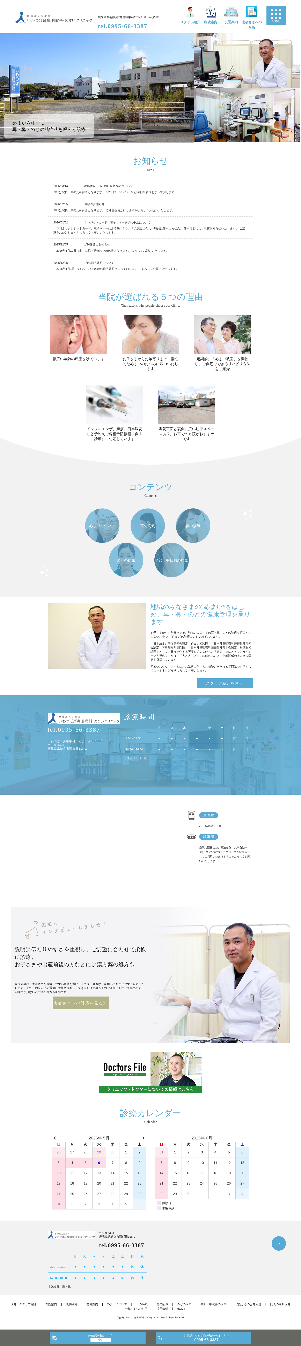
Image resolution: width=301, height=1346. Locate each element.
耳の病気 (142, 1304)
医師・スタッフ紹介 (24, 1304)
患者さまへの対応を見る (78, 1003)
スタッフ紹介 (190, 22)
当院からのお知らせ (248, 1304)
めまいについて (117, 1304)
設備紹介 (72, 1304)
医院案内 (210, 22)
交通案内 (231, 22)
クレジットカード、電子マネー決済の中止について (117, 222)
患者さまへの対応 (252, 24)
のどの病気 (184, 1304)
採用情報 (162, 1308)
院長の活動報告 (280, 1304)
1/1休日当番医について (99, 262)
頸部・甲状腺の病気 (213, 1304)
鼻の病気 (162, 1304)
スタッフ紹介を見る (224, 683)
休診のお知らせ (94, 204)
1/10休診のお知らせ (97, 244)
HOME (181, 1308)
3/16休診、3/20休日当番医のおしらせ (110, 186)
